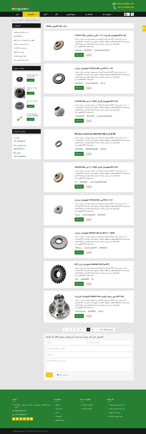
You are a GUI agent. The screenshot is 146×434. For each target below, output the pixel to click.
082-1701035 (79, 149)
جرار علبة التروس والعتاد (21, 32)
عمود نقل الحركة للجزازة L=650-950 (32, 114)
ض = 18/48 (78, 248)
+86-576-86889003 (20, 156)
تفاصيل (89, 55)
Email (79, 55)
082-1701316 (101, 215)
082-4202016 (83, 182)
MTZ (76, 279)
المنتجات (31, 14)
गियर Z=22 (103, 149)
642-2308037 (92, 311)
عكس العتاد (78, 50)
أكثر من (30, 80)
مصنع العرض (71, 14)
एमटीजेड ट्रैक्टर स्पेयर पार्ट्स (92, 149)
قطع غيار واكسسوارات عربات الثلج (24, 40)
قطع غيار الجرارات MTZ (92, 83)
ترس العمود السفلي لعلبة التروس (33, 75)
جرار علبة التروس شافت (21, 44)
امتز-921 (100, 311)
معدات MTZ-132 (79, 116)
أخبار (45, 14)
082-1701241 (79, 83)
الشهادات (59, 416)
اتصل (14, 399)
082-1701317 (88, 50)
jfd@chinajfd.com (125, 4)
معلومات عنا (108, 14)
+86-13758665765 (125, 7)
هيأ (76, 182)
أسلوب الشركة (87, 408)
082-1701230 (90, 116)
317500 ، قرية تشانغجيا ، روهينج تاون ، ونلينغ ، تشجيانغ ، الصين (32, 406)
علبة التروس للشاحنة (20, 56)
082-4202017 (103, 248)
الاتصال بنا (88, 14)
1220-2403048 (85, 279)
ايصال (57, 405)
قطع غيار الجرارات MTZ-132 (101, 50)
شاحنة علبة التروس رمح (21, 60)
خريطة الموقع (60, 420)
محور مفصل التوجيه (80, 311)
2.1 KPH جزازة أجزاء (20, 48)
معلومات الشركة (87, 405)
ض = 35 (103, 83)
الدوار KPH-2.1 (18, 36)
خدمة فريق (59, 408)
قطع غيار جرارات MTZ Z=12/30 (98, 182)
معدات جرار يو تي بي (32, 101)
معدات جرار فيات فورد (32, 88)
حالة (56, 14)
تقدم (49, 375)
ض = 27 (77, 215)
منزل (17, 14)
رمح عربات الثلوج (19, 52)
